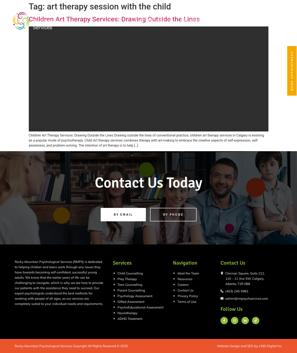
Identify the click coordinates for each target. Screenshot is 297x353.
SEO (250, 346)
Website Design (228, 346)
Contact (273, 20)
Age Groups (196, 20)
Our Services (152, 20)
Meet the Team (238, 20)
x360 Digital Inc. (270, 346)
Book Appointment (292, 71)
